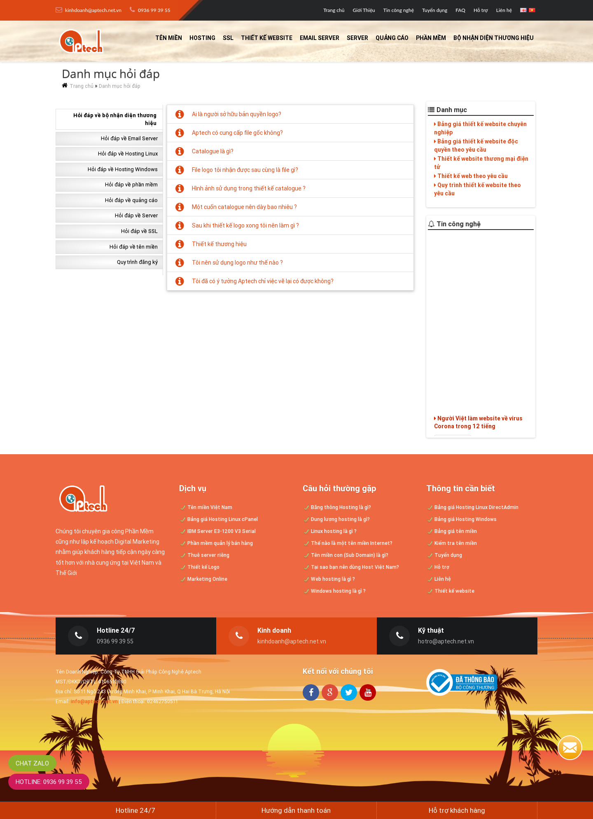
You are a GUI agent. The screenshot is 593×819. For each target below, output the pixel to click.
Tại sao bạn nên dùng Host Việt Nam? (351, 567)
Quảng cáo (392, 38)
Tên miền (168, 38)
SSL (228, 38)
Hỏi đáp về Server (136, 215)
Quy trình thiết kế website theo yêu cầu (477, 189)
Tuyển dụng (434, 10)
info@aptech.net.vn (94, 701)
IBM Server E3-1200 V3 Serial (217, 531)
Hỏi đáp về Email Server (129, 138)
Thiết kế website (266, 38)
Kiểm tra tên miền (451, 543)
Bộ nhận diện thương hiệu (493, 38)
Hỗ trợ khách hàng (457, 810)
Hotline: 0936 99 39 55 (49, 782)
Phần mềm (431, 38)
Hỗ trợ (481, 10)
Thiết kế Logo (199, 567)
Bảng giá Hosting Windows (461, 519)
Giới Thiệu (364, 10)
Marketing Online (203, 579)
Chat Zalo (32, 763)
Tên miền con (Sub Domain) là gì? (345, 555)
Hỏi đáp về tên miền (134, 246)
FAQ (460, 10)
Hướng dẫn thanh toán (296, 810)
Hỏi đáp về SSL (139, 231)
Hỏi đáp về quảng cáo (131, 200)
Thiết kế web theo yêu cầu (471, 176)
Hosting (202, 38)
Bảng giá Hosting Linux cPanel (218, 519)
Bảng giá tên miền (451, 531)
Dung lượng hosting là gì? (336, 519)
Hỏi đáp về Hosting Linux (128, 153)
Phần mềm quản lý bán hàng (216, 543)
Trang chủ (333, 10)
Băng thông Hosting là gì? (337, 507)
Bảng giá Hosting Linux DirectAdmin (472, 507)
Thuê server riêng (204, 555)
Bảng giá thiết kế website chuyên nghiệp (480, 128)
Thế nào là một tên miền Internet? (347, 543)
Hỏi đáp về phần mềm (131, 184)
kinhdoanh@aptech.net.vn (88, 9)
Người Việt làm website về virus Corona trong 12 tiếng (478, 429)
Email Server (319, 38)
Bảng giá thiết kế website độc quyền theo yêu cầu (476, 145)
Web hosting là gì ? (329, 579)
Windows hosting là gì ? (334, 591)
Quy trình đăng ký (137, 261)
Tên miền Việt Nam (205, 507)
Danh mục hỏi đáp (119, 86)
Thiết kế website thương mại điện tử (481, 163)
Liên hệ (504, 10)
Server (357, 38)
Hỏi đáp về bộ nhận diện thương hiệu (114, 119)
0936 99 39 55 (150, 9)
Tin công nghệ (398, 10)
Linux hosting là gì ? (330, 531)
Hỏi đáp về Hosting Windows (123, 169)
